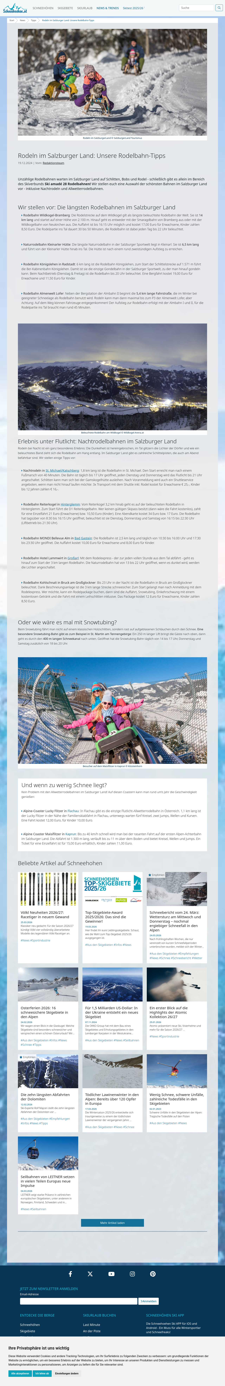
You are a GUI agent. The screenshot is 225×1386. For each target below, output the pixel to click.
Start (11, 20)
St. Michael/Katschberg (62, 470)
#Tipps (37, 1045)
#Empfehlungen (188, 954)
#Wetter (197, 958)
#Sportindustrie (40, 940)
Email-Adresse (29, 1294)
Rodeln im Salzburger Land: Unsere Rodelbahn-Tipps (68, 20)
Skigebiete (65, 8)
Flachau (73, 811)
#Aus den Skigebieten (99, 945)
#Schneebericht (181, 958)
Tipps (33, 20)
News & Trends (108, 8)
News (22, 20)
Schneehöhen (43, 8)
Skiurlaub (84, 8)
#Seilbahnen (131, 1040)
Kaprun (70, 834)
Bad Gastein (83, 538)
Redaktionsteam (53, 163)
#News (25, 940)
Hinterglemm (70, 504)
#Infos (118, 945)
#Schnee (164, 958)
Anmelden (148, 1301)
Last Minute (91, 1325)
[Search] (196, 7)
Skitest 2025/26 (134, 8)
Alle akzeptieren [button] (20, 1373)
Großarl (73, 558)
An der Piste (92, 1331)
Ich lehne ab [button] (42, 1373)
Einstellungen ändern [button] (67, 1373)
